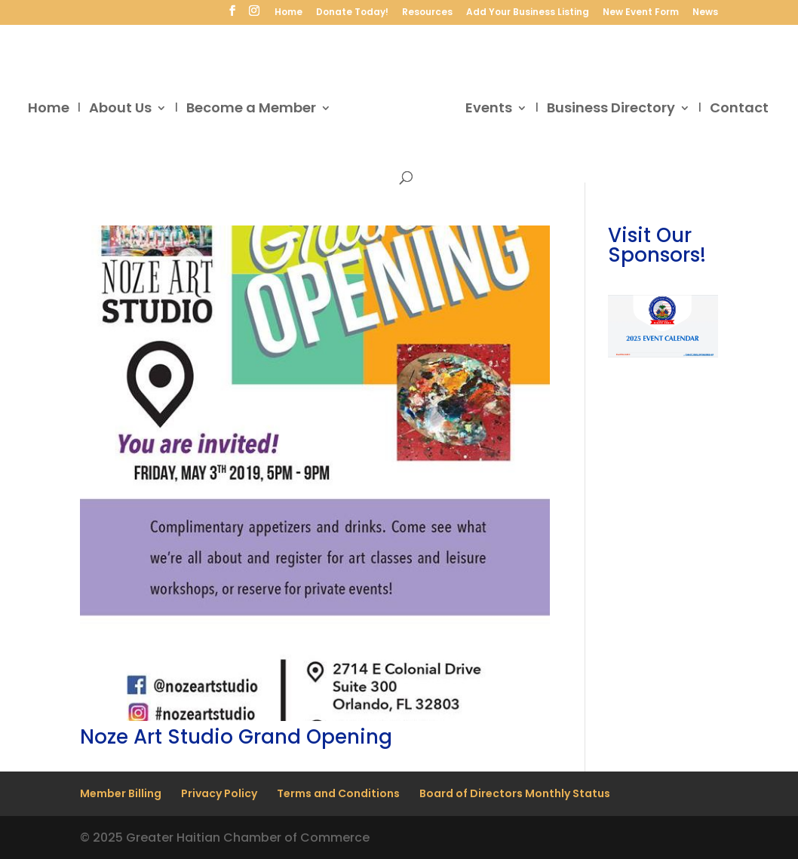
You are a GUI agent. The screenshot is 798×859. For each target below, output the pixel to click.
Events (488, 110)
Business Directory (611, 110)
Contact (739, 110)
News (705, 13)
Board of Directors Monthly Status (514, 793)
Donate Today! (352, 13)
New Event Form (641, 13)
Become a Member (251, 110)
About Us (120, 110)
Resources (427, 13)
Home (288, 13)
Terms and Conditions (338, 793)
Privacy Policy (219, 793)
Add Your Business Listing (527, 13)
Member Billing (120, 793)
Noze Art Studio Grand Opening (236, 736)
